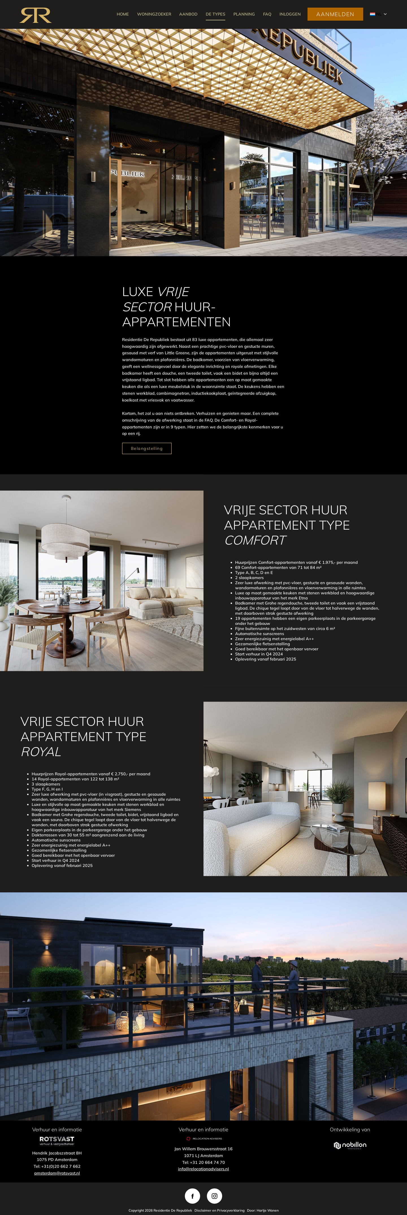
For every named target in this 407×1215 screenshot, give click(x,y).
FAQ (267, 14)
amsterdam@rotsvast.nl (57, 1173)
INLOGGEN (290, 14)
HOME (123, 14)
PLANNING (244, 14)
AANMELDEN (335, 14)
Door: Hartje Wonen (263, 1210)
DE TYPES (215, 14)
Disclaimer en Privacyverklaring (219, 1210)
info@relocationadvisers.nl (203, 1168)
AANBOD (188, 14)
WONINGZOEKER (154, 14)
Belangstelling (147, 448)
